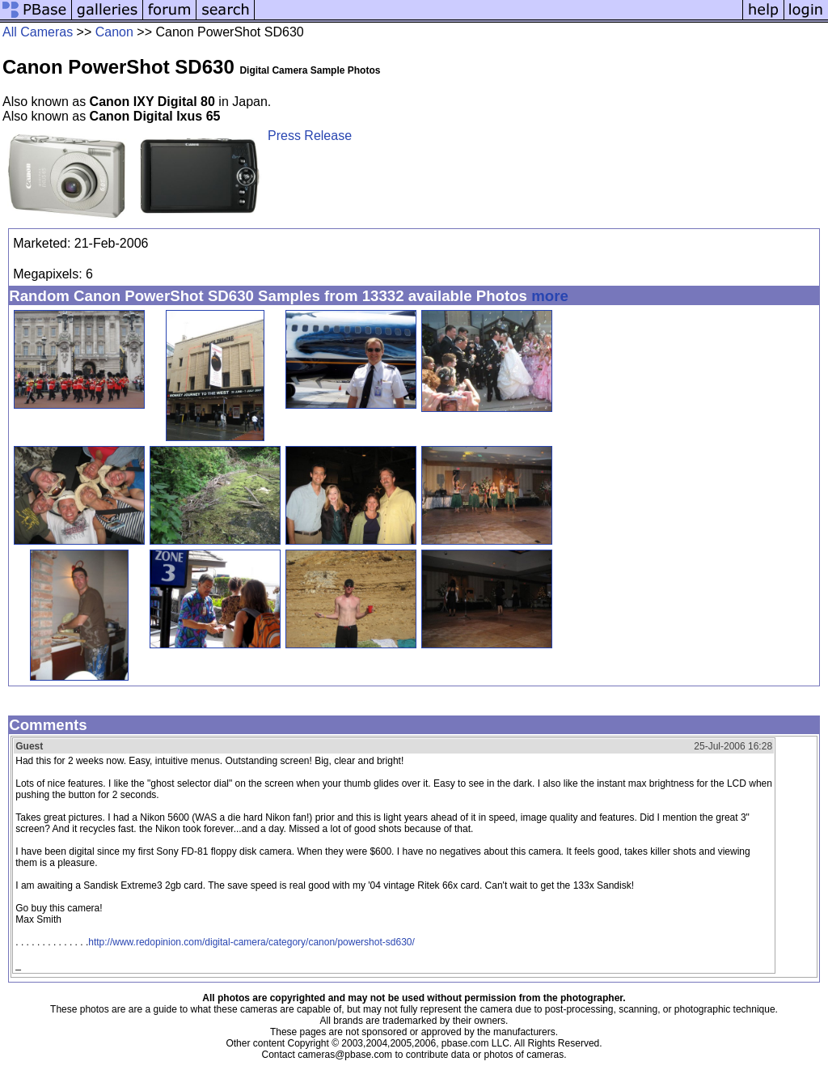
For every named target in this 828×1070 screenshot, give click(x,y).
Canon (114, 32)
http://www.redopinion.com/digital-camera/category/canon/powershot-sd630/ (251, 942)
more (549, 295)
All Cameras (37, 32)
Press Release (310, 135)
